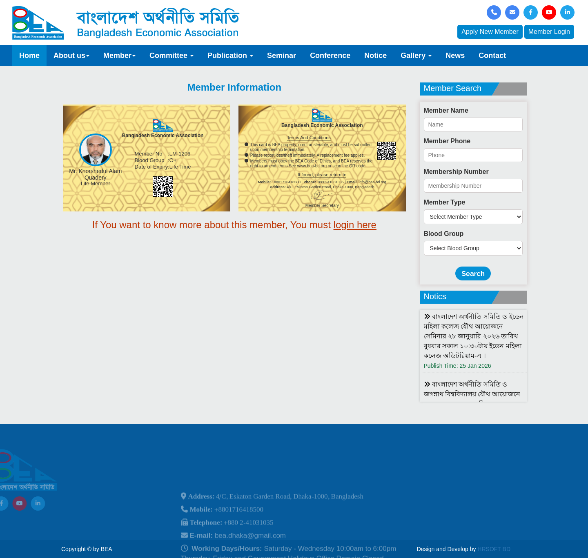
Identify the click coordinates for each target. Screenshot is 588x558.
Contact (492, 55)
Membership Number (456, 171)
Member (119, 55)
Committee (171, 55)
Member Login (549, 31)
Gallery (416, 55)
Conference (330, 55)
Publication (230, 55)
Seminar (281, 55)
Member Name (446, 110)
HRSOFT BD (493, 549)
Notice (375, 55)
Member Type (445, 202)
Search (473, 273)
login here (355, 224)
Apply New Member (490, 31)
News (455, 55)
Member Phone (447, 141)
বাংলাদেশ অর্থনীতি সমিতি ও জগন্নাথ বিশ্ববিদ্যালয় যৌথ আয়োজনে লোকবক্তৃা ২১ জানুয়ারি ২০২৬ (472, 394)
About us (71, 55)
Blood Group (444, 233)
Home (29, 55)
